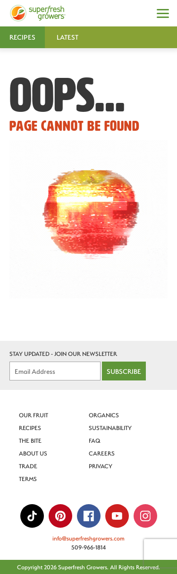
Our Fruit (33, 415)
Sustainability (110, 427)
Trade (28, 466)
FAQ (95, 440)
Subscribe (124, 371)
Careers (102, 453)
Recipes (30, 427)
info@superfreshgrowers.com (88, 538)
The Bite (30, 440)
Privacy (100, 466)
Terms (28, 478)
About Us (33, 453)
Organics (104, 415)
